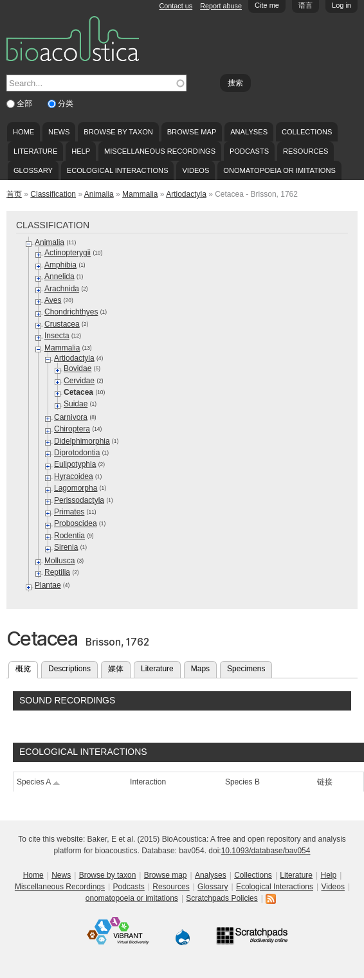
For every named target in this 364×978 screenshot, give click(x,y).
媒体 (115, 668)
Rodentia (69, 535)
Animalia (99, 194)
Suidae (75, 403)
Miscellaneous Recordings (159, 151)
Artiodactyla (186, 194)
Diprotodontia (77, 452)
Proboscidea (75, 523)
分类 (65, 103)
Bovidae (77, 368)
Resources (305, 151)
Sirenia (66, 547)
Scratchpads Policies (221, 898)
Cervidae (79, 380)
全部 (25, 103)
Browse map (192, 132)
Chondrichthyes (71, 311)
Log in (341, 5)
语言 (305, 5)
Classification (53, 194)
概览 (26, 667)
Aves (52, 300)
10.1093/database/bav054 (266, 850)
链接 (324, 781)
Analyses (249, 132)
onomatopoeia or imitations (279, 170)
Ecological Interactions (117, 170)
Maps (200, 668)
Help (80, 151)
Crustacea (62, 324)
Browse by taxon (118, 132)
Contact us (176, 6)
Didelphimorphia (82, 441)
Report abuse (221, 6)
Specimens (246, 668)
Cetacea (78, 392)
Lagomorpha (75, 488)
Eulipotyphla (75, 464)
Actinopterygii (67, 252)
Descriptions (69, 668)
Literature (35, 151)
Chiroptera (72, 428)
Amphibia (60, 264)
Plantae (48, 585)
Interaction (148, 781)
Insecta (56, 335)
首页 (14, 194)
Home (23, 132)
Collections (307, 132)
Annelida (59, 276)
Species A (38, 781)
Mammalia (140, 194)
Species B (242, 781)
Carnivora (70, 417)
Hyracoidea (73, 476)
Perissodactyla (79, 500)
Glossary (33, 170)
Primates (69, 511)
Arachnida (61, 288)
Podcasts (249, 151)
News (58, 132)
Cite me (267, 5)
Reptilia (57, 572)
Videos (195, 170)
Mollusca (59, 560)
